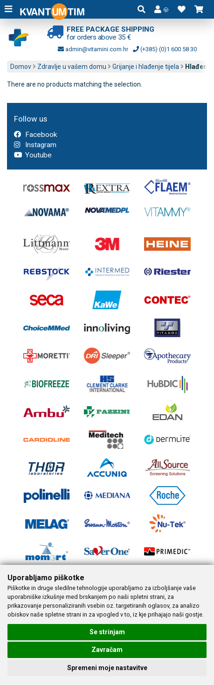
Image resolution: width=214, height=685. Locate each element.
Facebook (35, 134)
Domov (20, 66)
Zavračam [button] (107, 649)
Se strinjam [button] (107, 632)
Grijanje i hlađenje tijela (145, 66)
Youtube (33, 155)
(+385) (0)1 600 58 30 (165, 49)
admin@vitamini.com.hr (93, 49)
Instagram (35, 145)
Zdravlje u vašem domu (71, 66)
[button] (161, 9)
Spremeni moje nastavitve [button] (107, 667)
